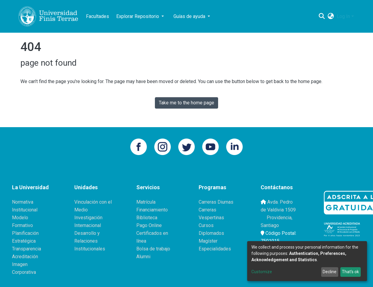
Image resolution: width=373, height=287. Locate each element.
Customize (261, 271)
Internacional (87, 225)
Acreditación (25, 256)
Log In (343, 16)
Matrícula (145, 202)
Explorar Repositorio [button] (138, 16)
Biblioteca (146, 217)
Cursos (206, 225)
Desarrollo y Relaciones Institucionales (89, 241)
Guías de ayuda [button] (189, 16)
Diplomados (211, 233)
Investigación (88, 217)
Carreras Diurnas (216, 202)
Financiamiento (152, 210)
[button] (331, 16)
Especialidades (215, 249)
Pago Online (149, 225)
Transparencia (26, 249)
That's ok (350, 271)
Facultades (97, 16)
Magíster (208, 241)
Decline (329, 271)
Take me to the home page (186, 103)
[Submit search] (322, 16)
